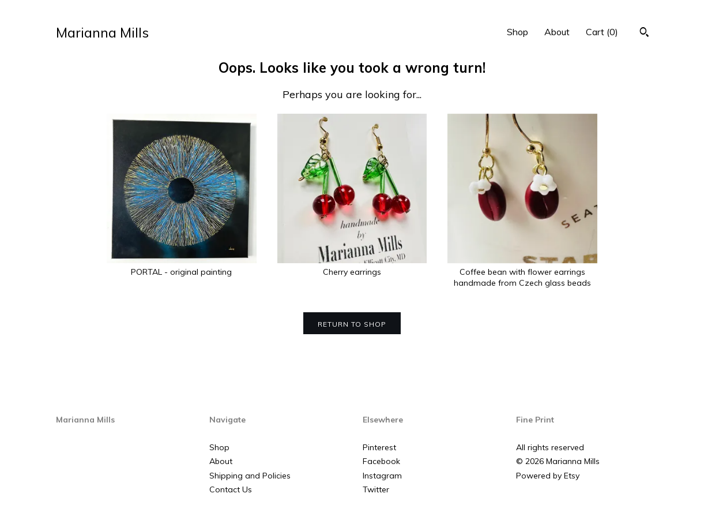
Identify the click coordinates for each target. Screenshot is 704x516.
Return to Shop (352, 324)
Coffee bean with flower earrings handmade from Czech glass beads (522, 271)
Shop (517, 32)
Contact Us (230, 489)
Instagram (382, 475)
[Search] (644, 33)
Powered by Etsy (547, 475)
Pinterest (379, 447)
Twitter (376, 489)
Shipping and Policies (250, 475)
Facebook (381, 461)
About (557, 32)
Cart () (602, 32)
